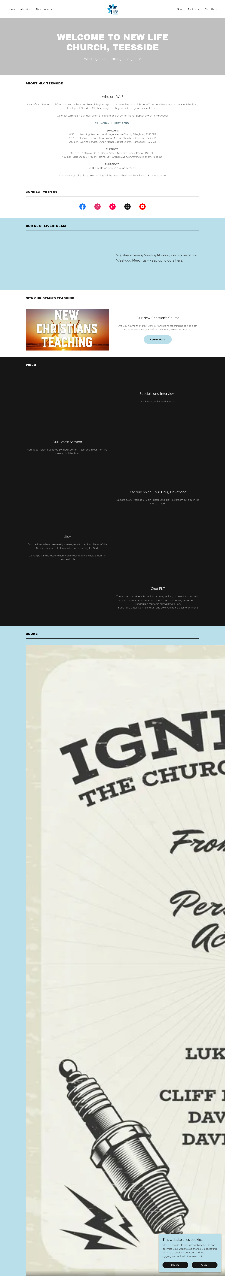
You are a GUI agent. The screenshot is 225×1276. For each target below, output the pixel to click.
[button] (25, 9)
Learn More (157, 339)
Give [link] (179, 9)
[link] (112, 8)
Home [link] (11, 9)
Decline (175, 1264)
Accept (205, 1264)
